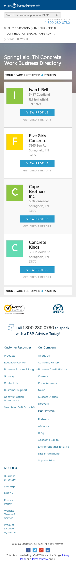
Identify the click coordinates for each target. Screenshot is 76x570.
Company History (49, 362)
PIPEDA (8, 493)
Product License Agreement (11, 528)
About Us (44, 355)
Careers (43, 376)
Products (9, 355)
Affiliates (43, 426)
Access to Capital (48, 439)
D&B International (49, 453)
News (41, 390)
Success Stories (48, 396)
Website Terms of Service (9, 514)
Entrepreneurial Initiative (53, 446)
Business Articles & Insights (21, 369)
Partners (43, 419)
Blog (41, 433)
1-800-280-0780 (57, 22)
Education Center (15, 362)
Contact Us (11, 383)
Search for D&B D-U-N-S (19, 407)
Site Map (9, 486)
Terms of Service (40, 559)
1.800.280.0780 (38, 328)
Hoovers (43, 403)
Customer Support (15, 390)
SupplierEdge (46, 460)
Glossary (9, 376)
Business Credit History (52, 369)
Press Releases (47, 383)
